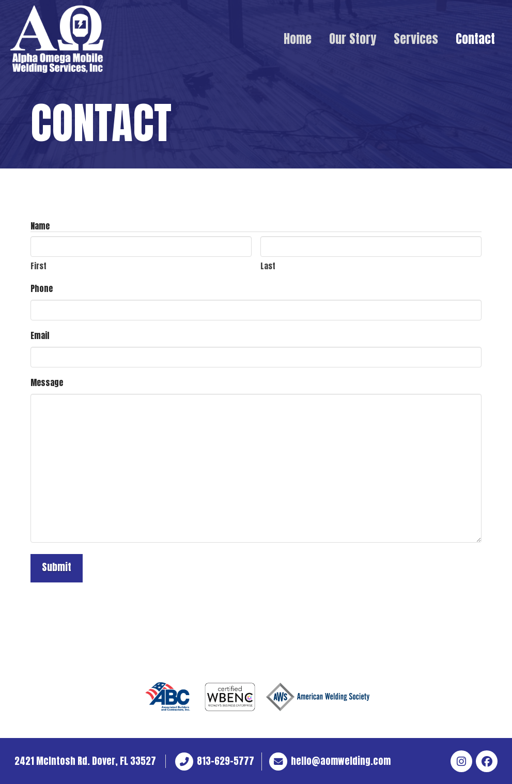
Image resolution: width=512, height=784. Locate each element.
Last (267, 266)
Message (46, 382)
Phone (41, 288)
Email (39, 335)
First (38, 266)
